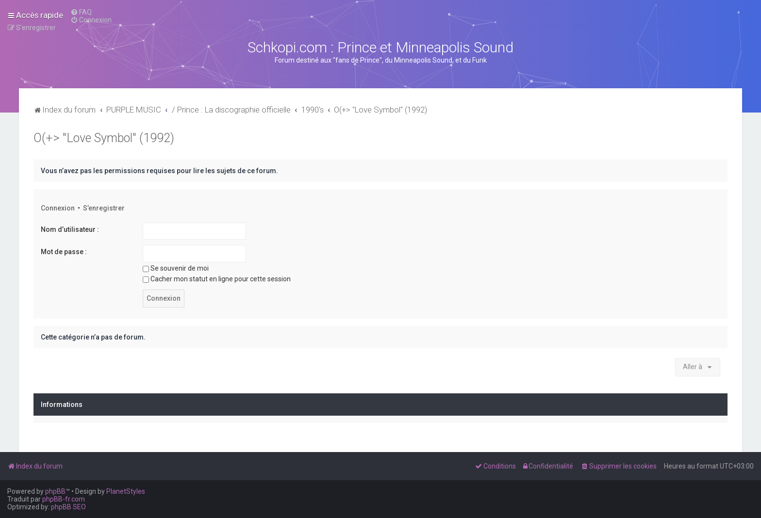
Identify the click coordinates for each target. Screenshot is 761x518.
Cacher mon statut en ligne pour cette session (217, 279)
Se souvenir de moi (176, 268)
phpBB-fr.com (63, 499)
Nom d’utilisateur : (70, 229)
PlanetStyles (125, 491)
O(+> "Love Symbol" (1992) (103, 138)
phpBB (55, 491)
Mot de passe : (64, 252)
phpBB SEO (68, 507)
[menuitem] (81, 12)
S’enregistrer (104, 208)
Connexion (58, 208)
